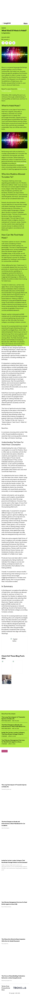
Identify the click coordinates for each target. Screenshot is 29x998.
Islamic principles (21, 163)
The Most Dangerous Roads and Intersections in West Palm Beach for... (14, 725)
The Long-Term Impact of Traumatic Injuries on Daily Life (13, 718)
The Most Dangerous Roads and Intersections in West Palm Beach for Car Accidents (13, 823)
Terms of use (5, 986)
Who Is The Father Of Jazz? (17, 428)
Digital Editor (6, 33)
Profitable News (6, 720)
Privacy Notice (6, 988)
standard (4, 736)
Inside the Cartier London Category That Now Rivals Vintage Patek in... (13, 733)
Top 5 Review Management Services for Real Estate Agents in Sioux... (13, 741)
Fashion (4, 28)
